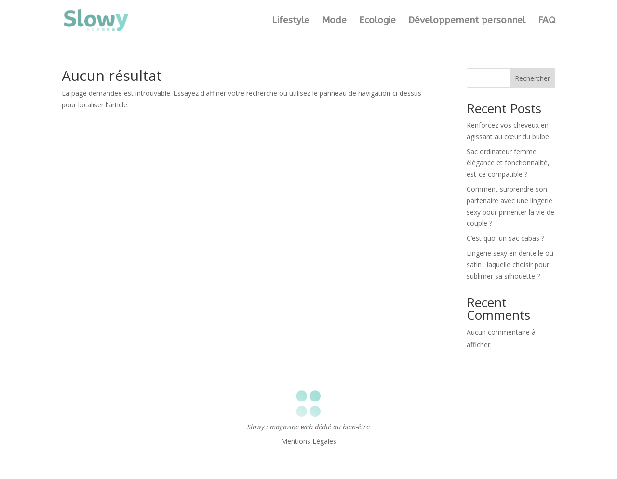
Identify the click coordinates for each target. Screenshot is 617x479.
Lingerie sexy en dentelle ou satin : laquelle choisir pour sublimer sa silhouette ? (510, 264)
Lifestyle (290, 21)
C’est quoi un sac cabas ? (505, 238)
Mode (334, 21)
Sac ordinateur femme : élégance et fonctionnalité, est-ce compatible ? (508, 163)
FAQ (546, 21)
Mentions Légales (308, 442)
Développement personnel (466, 21)
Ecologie (377, 21)
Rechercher (532, 78)
